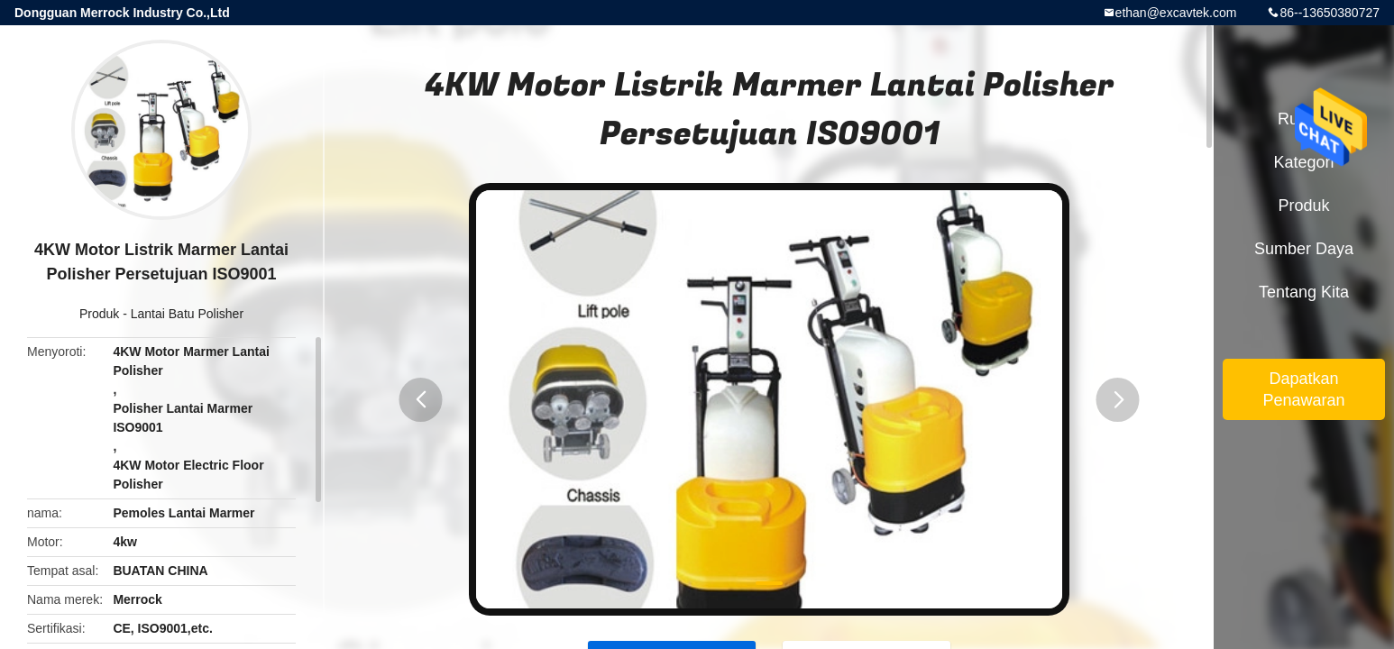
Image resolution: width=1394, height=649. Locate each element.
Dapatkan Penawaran (1303, 389)
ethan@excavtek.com (1176, 12)
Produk (99, 313)
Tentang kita (1304, 292)
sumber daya (1303, 249)
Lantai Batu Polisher (187, 313)
